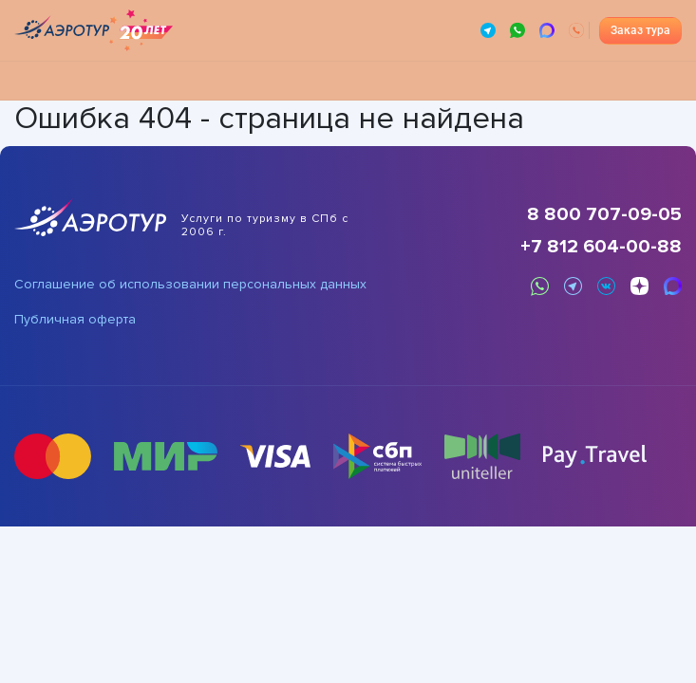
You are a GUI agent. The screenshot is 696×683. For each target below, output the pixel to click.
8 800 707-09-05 (604, 214)
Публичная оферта (75, 319)
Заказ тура (640, 30)
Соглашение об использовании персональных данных (190, 284)
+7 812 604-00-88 (601, 246)
